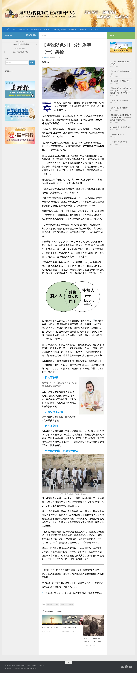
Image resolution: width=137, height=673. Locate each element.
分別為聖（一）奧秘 (53, 604)
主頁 (14, 29)
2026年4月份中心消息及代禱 (120, 127)
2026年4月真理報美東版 (118, 142)
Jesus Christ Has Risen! (50, 627)
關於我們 (22, 29)
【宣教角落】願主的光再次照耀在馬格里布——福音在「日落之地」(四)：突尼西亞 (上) (121, 90)
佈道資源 (72, 29)
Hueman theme (31, 668)
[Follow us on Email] (27, 35)
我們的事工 (35, 29)
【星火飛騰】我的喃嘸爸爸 (120, 81)
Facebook (8, 71)
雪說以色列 (64, 604)
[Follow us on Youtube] (34, 35)
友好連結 (82, 29)
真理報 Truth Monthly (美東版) (55, 29)
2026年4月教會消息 (117, 134)
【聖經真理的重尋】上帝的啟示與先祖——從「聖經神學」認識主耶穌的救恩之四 (121, 117)
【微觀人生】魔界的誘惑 (119, 100)
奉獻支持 (92, 29)
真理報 (44, 35)
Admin (46, 57)
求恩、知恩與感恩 (69, 627)
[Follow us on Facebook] (30, 35)
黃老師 (71, 604)
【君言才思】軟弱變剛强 (119, 108)
